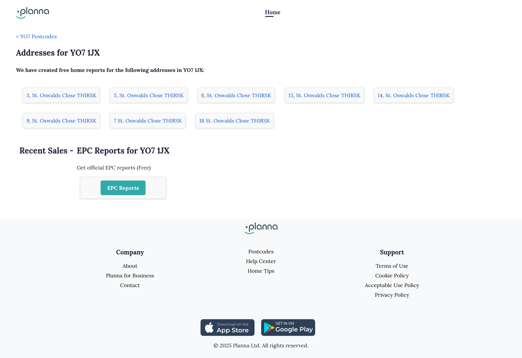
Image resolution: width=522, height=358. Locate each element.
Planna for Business (130, 275)
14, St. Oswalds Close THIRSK (414, 95)
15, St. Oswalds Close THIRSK (324, 95)
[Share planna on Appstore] (228, 327)
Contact (130, 285)
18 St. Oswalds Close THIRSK (234, 120)
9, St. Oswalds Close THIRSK (61, 120)
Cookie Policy (392, 275)
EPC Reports (123, 187)
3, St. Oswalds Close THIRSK (61, 95)
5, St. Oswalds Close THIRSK (149, 95)
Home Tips (261, 270)
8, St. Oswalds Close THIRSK (236, 95)
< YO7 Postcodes (36, 36)
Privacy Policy (392, 294)
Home (272, 12)
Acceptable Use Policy (392, 285)
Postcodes (261, 251)
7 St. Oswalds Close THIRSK (148, 120)
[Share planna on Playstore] (288, 327)
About (130, 265)
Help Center (261, 261)
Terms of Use (392, 265)
